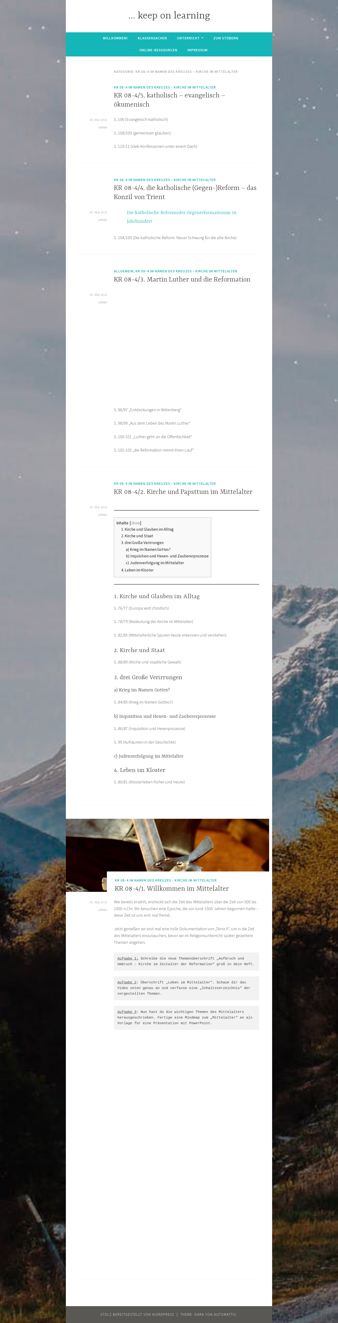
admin (102, 127)
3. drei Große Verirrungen (142, 542)
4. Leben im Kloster (137, 570)
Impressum (197, 50)
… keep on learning (169, 16)
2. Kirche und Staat (137, 535)
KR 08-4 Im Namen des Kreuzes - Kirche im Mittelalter (165, 87)
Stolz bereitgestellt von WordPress (137, 1314)
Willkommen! (115, 38)
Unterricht (188, 38)
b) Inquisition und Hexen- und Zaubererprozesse (167, 556)
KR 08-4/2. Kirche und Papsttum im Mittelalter (183, 492)
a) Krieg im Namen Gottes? (148, 549)
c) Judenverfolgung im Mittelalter (155, 562)
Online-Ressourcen (158, 50)
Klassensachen (152, 38)
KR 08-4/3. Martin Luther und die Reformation (182, 280)
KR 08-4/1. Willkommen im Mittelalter (172, 889)
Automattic (225, 1314)
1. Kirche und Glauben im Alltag (147, 529)
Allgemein (124, 271)
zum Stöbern (225, 38)
